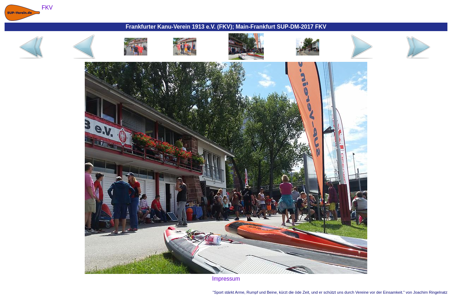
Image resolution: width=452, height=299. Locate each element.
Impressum (226, 279)
